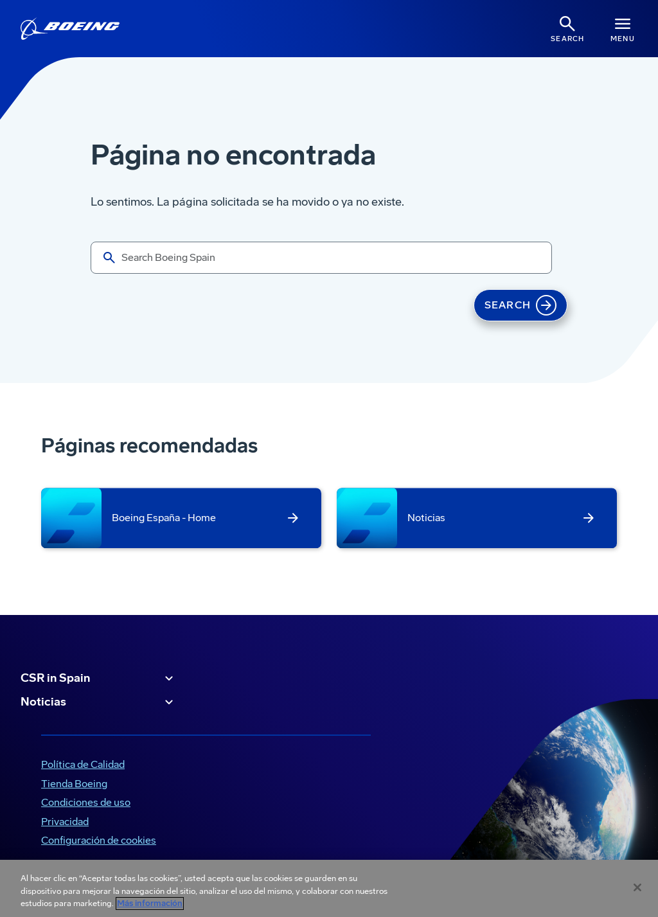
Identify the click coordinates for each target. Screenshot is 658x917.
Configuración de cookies (98, 840)
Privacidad (65, 821)
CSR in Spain (99, 678)
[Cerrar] (637, 887)
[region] (329, 888)
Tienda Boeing (74, 784)
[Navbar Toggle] (622, 28)
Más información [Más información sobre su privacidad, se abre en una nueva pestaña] (149, 903)
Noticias (99, 702)
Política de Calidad (83, 764)
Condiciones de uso (85, 802)
